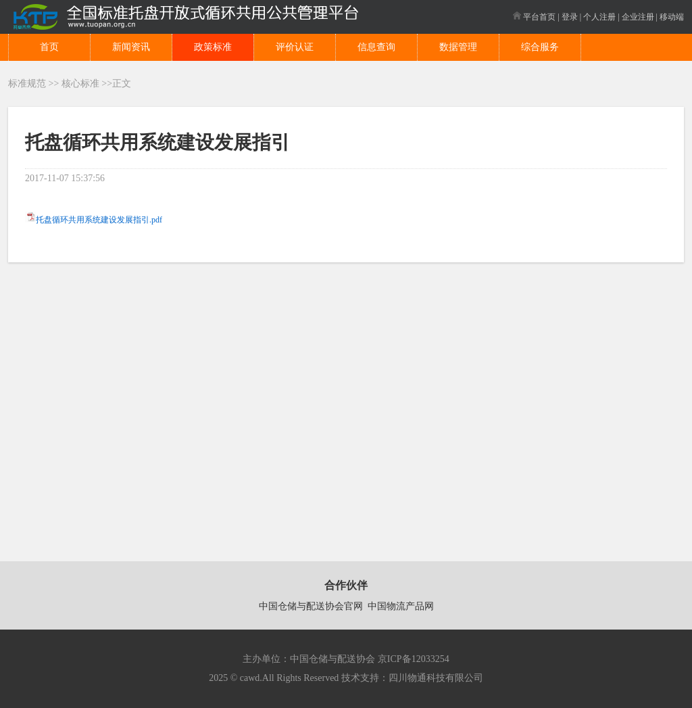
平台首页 (534, 17)
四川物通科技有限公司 (436, 678)
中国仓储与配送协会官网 (311, 606)
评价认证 (295, 47)
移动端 (672, 17)
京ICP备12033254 (413, 659)
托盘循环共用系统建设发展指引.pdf (99, 220)
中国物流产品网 (401, 606)
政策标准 (213, 47)
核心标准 (80, 83)
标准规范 (27, 83)
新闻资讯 (131, 47)
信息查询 (376, 47)
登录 (570, 17)
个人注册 (599, 17)
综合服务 (540, 47)
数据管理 (458, 47)
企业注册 (638, 17)
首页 (49, 47)
